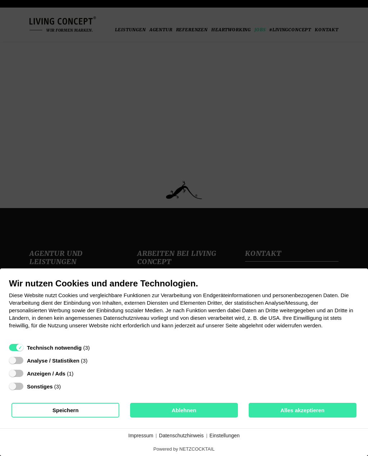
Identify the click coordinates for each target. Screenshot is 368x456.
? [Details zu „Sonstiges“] (67, 386)
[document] (184, 308)
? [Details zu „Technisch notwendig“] (96, 347)
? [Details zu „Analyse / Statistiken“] (94, 360)
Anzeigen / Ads (46, 373)
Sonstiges (40, 386)
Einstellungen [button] (225, 435)
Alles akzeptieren (302, 410)
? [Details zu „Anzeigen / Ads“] (80, 373)
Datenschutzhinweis (181, 435)
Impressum (140, 435)
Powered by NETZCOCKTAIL (184, 449)
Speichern (65, 410)
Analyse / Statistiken (53, 361)
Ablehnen (184, 410)
